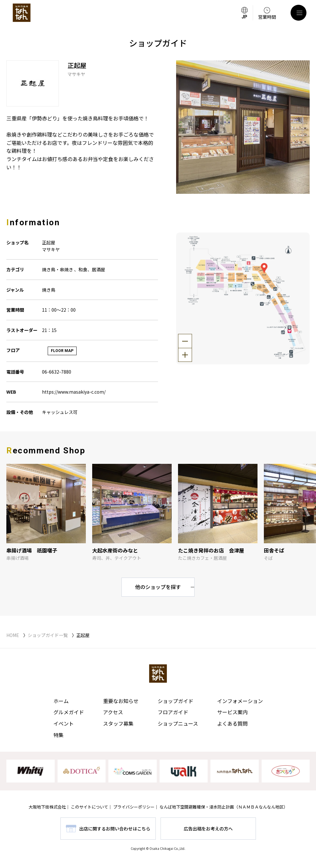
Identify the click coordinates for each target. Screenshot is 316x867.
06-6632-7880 (56, 372)
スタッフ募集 (118, 723)
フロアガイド (173, 712)
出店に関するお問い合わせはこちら (114, 828)
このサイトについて (89, 807)
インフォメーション (240, 701)
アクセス (113, 712)
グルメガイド (68, 712)
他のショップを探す (158, 587)
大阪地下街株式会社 (47, 807)
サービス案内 (232, 712)
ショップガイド (175, 701)
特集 (58, 735)
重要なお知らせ (121, 701)
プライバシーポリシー (134, 807)
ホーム (61, 701)
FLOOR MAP (62, 351)
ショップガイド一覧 (48, 635)
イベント (63, 723)
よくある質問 (232, 723)
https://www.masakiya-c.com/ (74, 392)
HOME (12, 635)
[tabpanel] (243, 127)
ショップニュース (178, 723)
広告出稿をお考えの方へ (208, 828)
